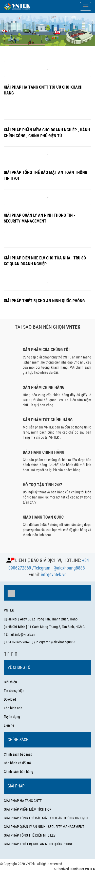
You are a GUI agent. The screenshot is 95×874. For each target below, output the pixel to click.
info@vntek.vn (54, 574)
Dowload (10, 699)
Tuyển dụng (12, 717)
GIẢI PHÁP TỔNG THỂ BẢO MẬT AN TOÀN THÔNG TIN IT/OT (46, 818)
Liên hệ (9, 725)
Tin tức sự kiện (14, 691)
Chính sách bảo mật (18, 754)
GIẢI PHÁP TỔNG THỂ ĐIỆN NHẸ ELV (29, 835)
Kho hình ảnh (13, 708)
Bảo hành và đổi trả (17, 763)
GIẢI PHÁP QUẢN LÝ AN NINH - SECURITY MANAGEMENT (44, 827)
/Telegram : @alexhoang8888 (58, 568)
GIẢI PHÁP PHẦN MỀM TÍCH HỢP (27, 809)
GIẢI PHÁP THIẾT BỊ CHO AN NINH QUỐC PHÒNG (38, 844)
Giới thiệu (10, 682)
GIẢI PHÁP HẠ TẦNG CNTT (23, 801)
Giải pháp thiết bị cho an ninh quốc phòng (44, 300)
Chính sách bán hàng (18, 772)
